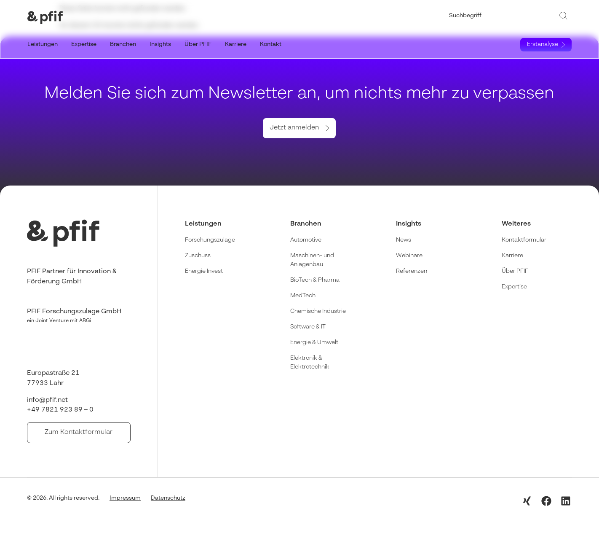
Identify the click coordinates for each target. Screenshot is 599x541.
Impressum (125, 498)
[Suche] (565, 15)
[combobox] (501, 15)
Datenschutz (168, 498)
